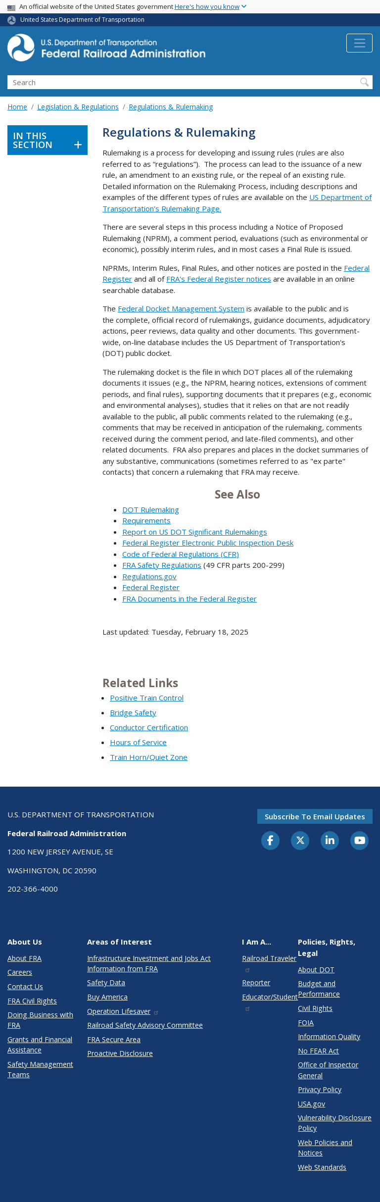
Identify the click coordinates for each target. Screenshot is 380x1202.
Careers (19, 972)
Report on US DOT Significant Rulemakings (194, 532)
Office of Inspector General (328, 1070)
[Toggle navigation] (359, 43)
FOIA (306, 1022)
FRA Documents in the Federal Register (189, 598)
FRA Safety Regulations (161, 565)
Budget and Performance (319, 989)
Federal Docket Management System (181, 308)
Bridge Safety (133, 712)
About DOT (316, 969)
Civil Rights (315, 1008)
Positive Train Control (147, 697)
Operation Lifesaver (123, 1011)
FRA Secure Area (114, 1039)
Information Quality (329, 1036)
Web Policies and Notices (325, 1147)
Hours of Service (138, 742)
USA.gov (311, 1103)
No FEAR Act (318, 1050)
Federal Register (151, 587)
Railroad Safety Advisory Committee (145, 1025)
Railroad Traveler (269, 963)
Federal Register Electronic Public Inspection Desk (207, 543)
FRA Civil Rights (32, 1000)
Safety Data (106, 982)
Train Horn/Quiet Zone (149, 757)
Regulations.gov (149, 576)
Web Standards (322, 1167)
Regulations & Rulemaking (171, 106)
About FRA (24, 958)
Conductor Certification (149, 727)
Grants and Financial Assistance (39, 1044)
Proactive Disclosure (120, 1053)
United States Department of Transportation (82, 19)
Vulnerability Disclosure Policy (335, 1123)
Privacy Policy (319, 1089)
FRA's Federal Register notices (218, 279)
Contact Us (25, 986)
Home (17, 106)
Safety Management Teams (40, 1069)
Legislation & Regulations (78, 106)
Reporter (256, 982)
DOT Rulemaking (150, 509)
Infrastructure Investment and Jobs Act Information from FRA (149, 963)
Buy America (107, 997)
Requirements (146, 520)
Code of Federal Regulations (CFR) (180, 554)
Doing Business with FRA (40, 1020)
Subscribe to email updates (315, 816)
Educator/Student (270, 1001)
